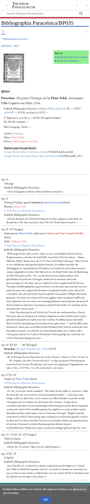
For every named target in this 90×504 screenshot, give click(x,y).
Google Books (59, 108)
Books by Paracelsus (68, 60)
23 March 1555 (18, 241)
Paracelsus (18, 133)
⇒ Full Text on (24, 210)
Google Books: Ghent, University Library (26, 152)
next (16, 45)
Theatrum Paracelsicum (23, 5)
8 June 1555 (20, 206)
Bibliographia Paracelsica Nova (71, 56)
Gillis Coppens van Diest (25, 141)
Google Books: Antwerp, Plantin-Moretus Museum (31, 156)
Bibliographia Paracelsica (15, 39)
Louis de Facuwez (51, 202)
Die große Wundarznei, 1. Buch (32, 349)
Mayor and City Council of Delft (65, 233)
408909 (7, 112)
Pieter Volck (17, 137)
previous (6, 45)
